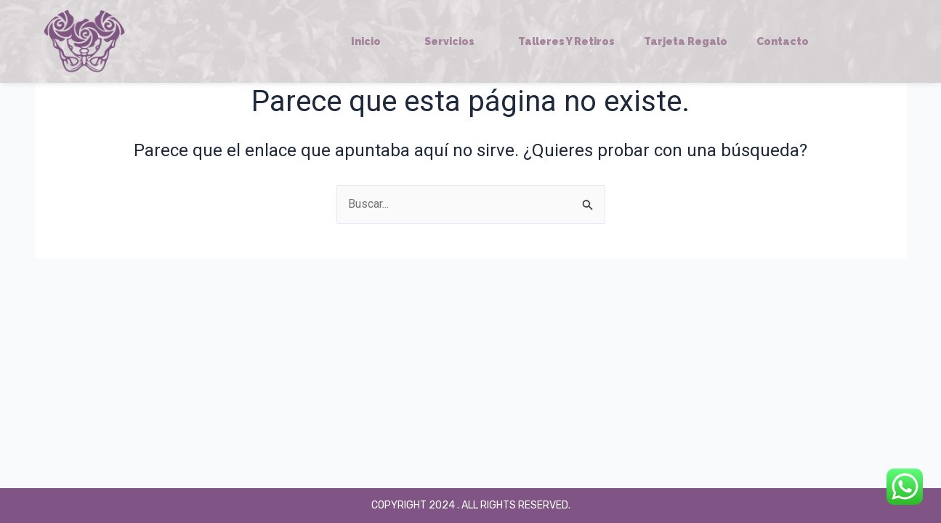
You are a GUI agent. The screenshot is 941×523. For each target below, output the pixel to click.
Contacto (782, 41)
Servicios (456, 41)
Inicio (373, 41)
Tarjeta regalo (685, 41)
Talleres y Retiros (566, 41)
